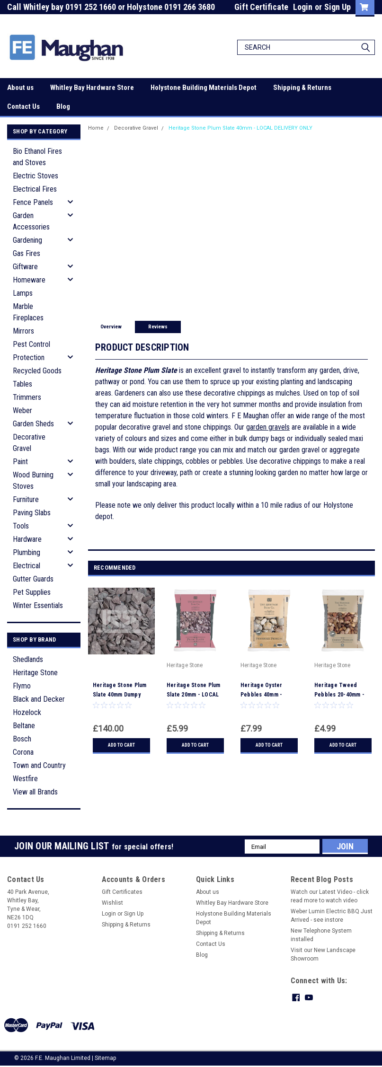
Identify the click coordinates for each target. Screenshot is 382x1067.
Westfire (25, 778)
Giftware (25, 266)
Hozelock (27, 712)
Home (96, 128)
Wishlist (112, 902)
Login (302, 7)
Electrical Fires (35, 189)
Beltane (24, 725)
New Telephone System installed (321, 935)
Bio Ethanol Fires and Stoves (37, 157)
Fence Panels (33, 202)
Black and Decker (39, 699)
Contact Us (23, 106)
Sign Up (337, 7)
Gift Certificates (122, 892)
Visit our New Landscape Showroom (323, 954)
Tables (22, 383)
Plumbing (26, 552)
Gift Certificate (261, 7)
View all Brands (35, 791)
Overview (111, 327)
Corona (23, 752)
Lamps (23, 293)
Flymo (22, 685)
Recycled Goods (37, 370)
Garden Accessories (31, 221)
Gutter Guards (33, 578)
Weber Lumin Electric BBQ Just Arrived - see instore (332, 915)
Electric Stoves (35, 175)
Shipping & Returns (302, 87)
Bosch (22, 738)
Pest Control (31, 344)
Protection (28, 357)
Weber (22, 410)
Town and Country (39, 765)
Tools (21, 525)
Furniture (26, 499)
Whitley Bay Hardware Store (92, 87)
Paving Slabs (32, 512)
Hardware (27, 539)
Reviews (158, 327)
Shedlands (28, 659)
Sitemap (105, 1057)
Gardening (27, 240)
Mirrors (23, 330)
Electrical (26, 565)
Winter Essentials (38, 605)
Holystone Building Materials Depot (204, 87)
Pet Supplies (32, 592)
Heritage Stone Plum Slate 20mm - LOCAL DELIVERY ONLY (194, 694)
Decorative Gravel (29, 442)
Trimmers (27, 397)
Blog (63, 106)
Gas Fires (26, 253)
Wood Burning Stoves (33, 480)
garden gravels (268, 427)
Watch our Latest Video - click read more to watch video (330, 896)
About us (20, 87)
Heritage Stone (35, 672)
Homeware (29, 279)
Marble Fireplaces (28, 312)
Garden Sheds (33, 423)
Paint (20, 461)
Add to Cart (121, 745)
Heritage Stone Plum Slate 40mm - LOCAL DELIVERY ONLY (240, 128)
